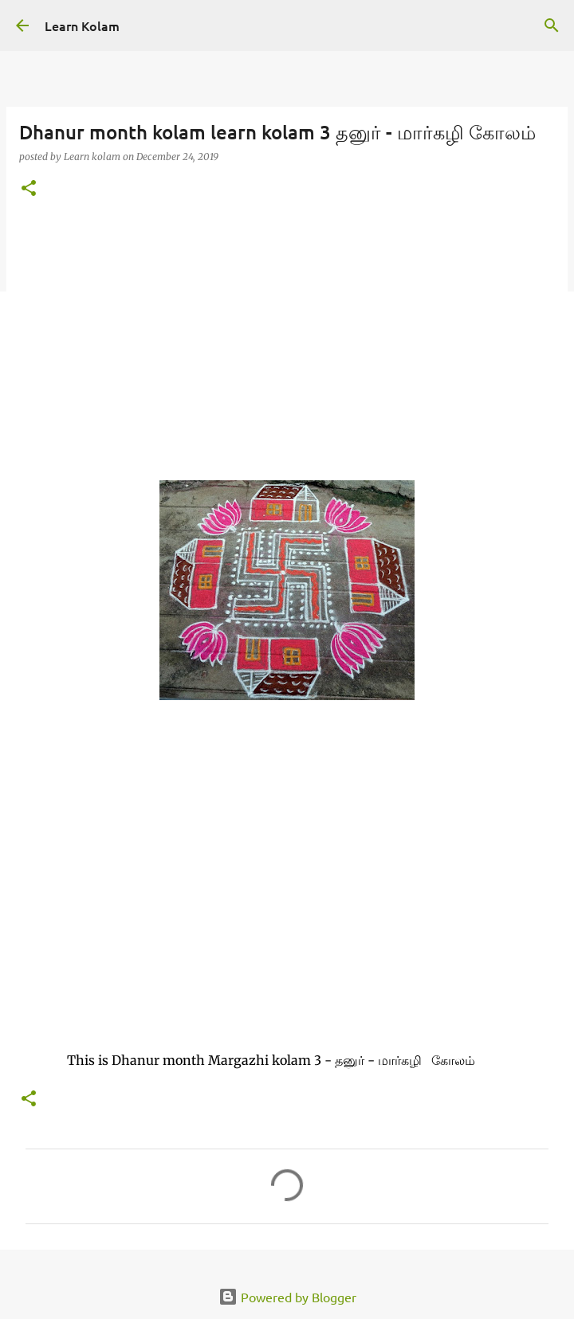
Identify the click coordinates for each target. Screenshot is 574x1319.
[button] (28, 189)
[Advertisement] (287, 336)
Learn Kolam (82, 25)
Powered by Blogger (287, 1297)
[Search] (551, 25)
